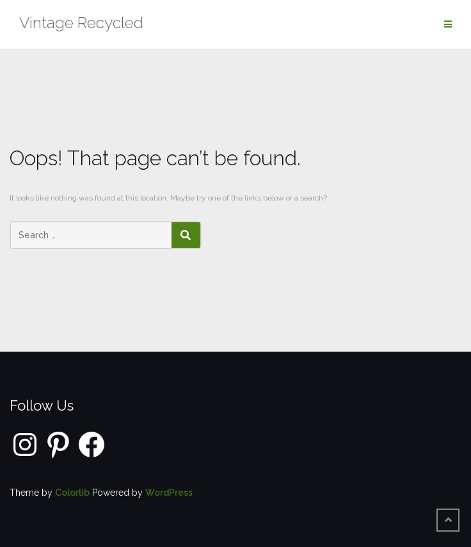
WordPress (169, 492)
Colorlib (72, 492)
